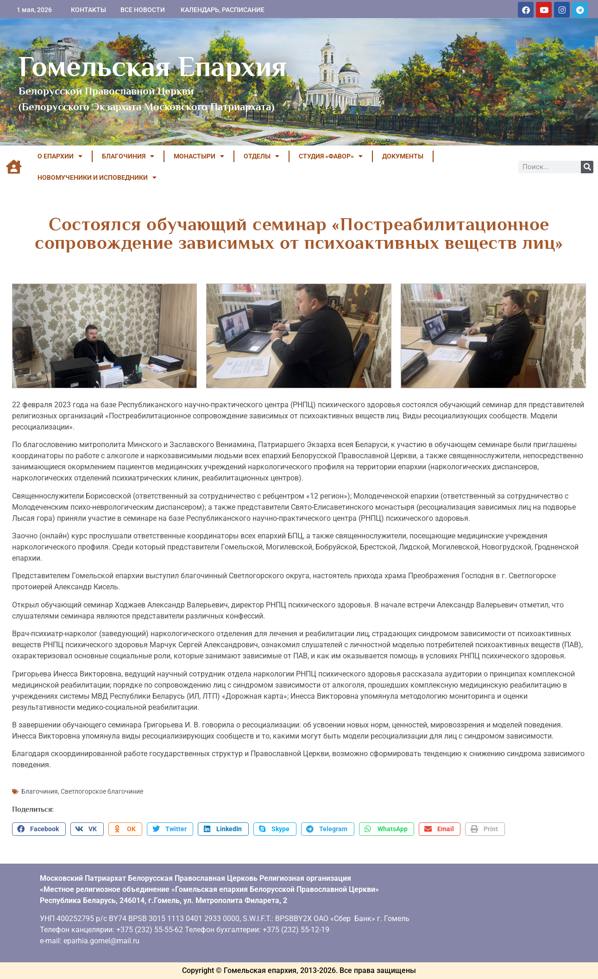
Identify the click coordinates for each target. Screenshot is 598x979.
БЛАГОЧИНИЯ (128, 156)
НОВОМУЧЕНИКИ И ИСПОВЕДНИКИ (97, 177)
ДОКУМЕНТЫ (402, 156)
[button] (39, 829)
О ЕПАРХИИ (60, 156)
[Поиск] (587, 167)
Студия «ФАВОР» (331, 156)
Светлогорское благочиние (102, 791)
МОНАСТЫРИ (199, 156)
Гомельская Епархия (153, 66)
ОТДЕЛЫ (261, 156)
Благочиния (39, 791)
